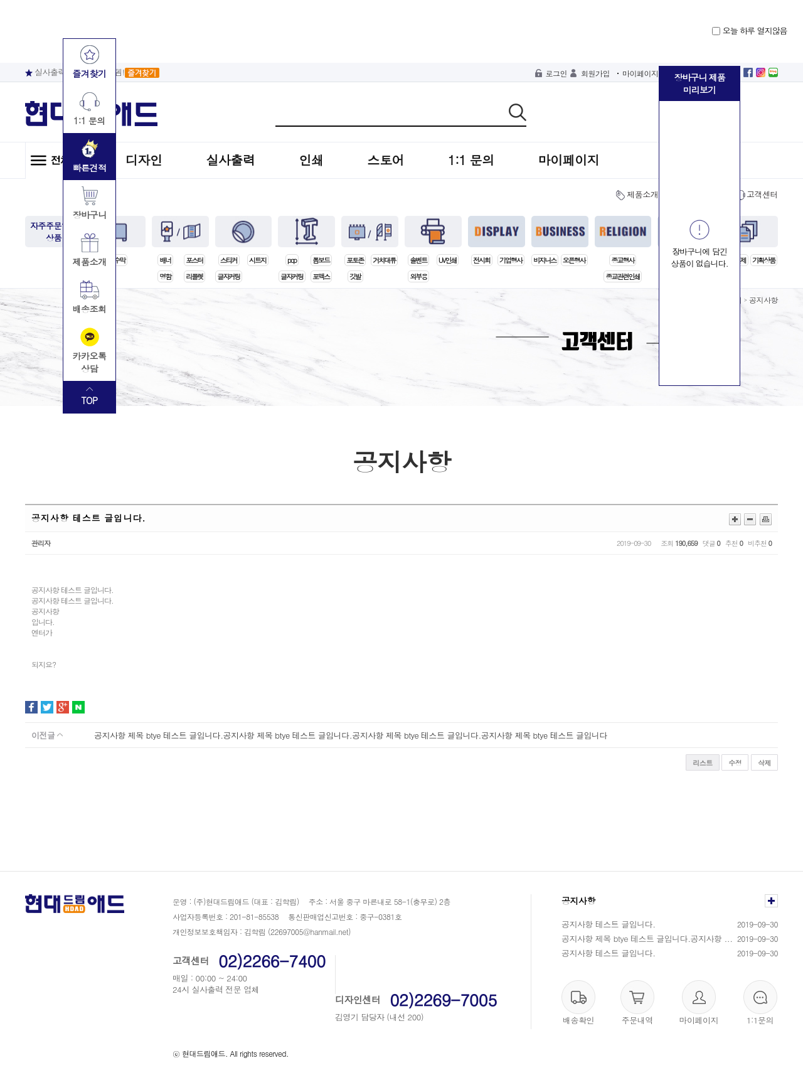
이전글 (47, 735)
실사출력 (230, 160)
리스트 (703, 762)
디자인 (143, 160)
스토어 (386, 160)
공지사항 (763, 299)
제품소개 (642, 194)
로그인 (557, 73)
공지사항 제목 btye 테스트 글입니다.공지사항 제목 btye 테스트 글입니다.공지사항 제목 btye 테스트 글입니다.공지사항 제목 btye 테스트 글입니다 (350, 735)
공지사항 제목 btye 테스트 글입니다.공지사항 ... (647, 938)
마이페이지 (640, 73)
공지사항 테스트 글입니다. (608, 924)
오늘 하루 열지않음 (749, 30)
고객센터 (762, 194)
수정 (735, 762)
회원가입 (595, 73)
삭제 (764, 762)
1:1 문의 (471, 160)
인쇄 (311, 160)
